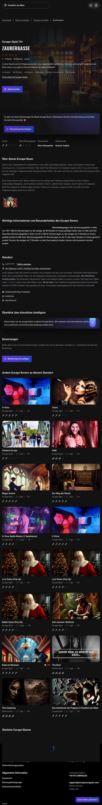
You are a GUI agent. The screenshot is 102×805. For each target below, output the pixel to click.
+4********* (10, 264)
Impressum (7, 778)
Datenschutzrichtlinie (11, 786)
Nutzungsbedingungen (12, 782)
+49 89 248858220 (78, 775)
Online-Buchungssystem (13, 765)
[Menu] (94, 5)
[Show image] (10, 202)
